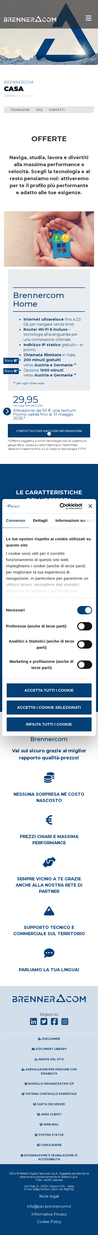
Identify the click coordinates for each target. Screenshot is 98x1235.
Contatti (57, 110)
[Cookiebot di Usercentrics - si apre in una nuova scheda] (61, 506)
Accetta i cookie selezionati (49, 707)
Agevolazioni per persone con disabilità (49, 1071)
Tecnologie (20, 110)
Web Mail (49, 1124)
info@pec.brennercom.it (49, 1206)
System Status (49, 1135)
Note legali (49, 1196)
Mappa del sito (49, 1059)
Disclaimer (49, 1039)
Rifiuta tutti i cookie (49, 724)
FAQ (39, 110)
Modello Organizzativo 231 (49, 1083)
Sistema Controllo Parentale (49, 1094)
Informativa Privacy (49, 1214)
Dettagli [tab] (40, 520)
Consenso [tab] (15, 520)
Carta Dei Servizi (49, 1104)
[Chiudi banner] (90, 506)
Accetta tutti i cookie (48, 690)
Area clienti (49, 1114)
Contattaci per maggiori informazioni (49, 431)
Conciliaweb (49, 1145)
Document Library (49, 1049)
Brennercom (49, 86)
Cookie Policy (49, 1221)
